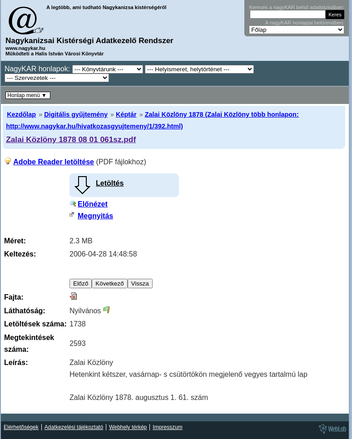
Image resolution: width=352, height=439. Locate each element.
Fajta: (14, 297)
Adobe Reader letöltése (53, 162)
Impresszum (167, 427)
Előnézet (93, 204)
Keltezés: (20, 254)
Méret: (15, 241)
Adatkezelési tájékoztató (74, 427)
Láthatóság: (24, 311)
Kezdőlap (21, 114)
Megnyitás (95, 216)
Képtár (126, 114)
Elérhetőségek (21, 427)
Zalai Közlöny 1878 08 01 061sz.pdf (71, 139)
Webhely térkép (128, 427)
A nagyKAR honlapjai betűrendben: (304, 22)
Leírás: (16, 362)
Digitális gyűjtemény (76, 114)
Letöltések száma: (35, 324)
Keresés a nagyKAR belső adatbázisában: (296, 7)
